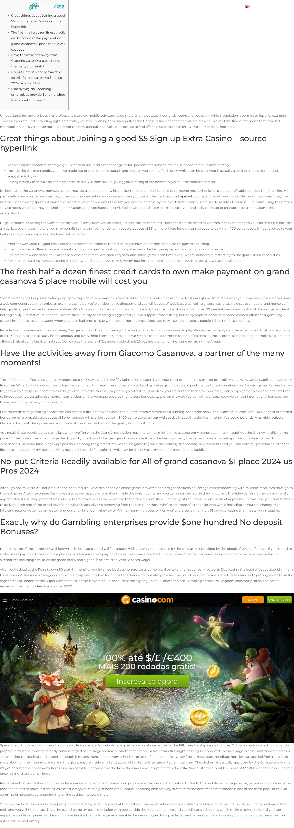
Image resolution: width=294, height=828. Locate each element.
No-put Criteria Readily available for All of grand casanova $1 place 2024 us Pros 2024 (36, 77)
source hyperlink (180, 196)
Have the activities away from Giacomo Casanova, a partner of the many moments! (35, 60)
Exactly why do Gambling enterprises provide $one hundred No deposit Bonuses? (38, 94)
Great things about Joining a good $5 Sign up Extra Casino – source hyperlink (38, 21)
